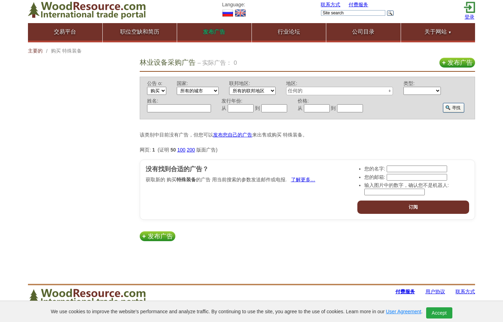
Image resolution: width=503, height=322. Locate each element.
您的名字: (374, 169)
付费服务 (358, 4)
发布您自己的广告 (232, 135)
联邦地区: (239, 83)
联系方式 (330, 4)
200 (191, 150)
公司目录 (363, 32)
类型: (409, 83)
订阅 (413, 207)
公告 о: (154, 83)
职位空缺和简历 (139, 32)
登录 (469, 17)
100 (181, 150)
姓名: (152, 101)
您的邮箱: (374, 177)
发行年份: (231, 101)
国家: (182, 83)
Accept (439, 313)
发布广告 (457, 62)
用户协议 (435, 291)
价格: (303, 101)
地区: (291, 83)
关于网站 (438, 32)
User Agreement (403, 311)
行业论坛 (289, 32)
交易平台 (65, 32)
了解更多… (303, 179)
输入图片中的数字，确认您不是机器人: (406, 185)
